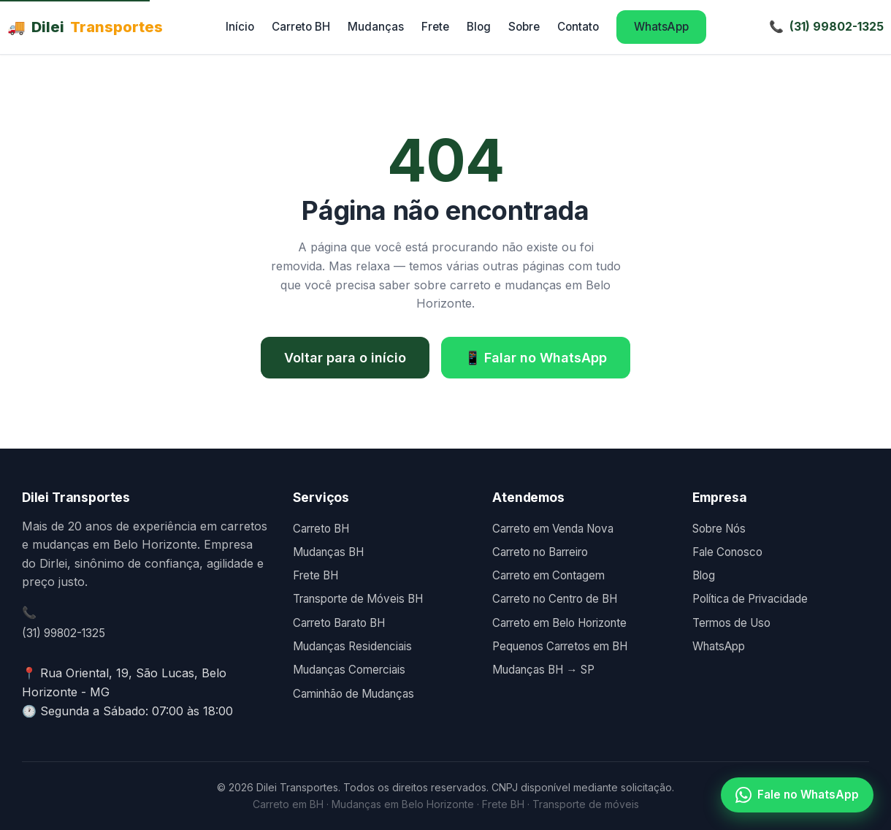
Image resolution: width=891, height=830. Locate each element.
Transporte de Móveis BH (358, 599)
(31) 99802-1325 (63, 633)
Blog (479, 27)
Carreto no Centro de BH (554, 599)
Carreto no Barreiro (540, 552)
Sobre (524, 27)
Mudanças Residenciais (352, 646)
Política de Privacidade (750, 599)
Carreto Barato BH (339, 623)
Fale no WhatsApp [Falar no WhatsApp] (797, 795)
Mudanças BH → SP (543, 670)
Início (240, 27)
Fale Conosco (727, 552)
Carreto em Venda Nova (552, 529)
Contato (578, 27)
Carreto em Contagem (548, 575)
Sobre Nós (719, 529)
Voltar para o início (345, 357)
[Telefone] (826, 27)
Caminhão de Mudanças (353, 694)
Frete (435, 27)
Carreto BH (301, 27)
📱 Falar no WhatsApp (535, 357)
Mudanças (376, 27)
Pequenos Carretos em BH (559, 646)
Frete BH (315, 575)
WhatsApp (661, 27)
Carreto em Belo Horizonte (559, 623)
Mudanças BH (328, 552)
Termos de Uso (731, 623)
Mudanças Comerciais (349, 670)
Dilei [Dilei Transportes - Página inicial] (85, 27)
